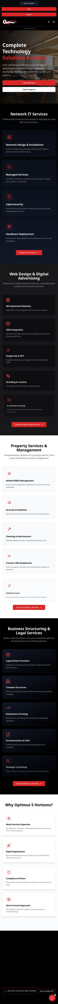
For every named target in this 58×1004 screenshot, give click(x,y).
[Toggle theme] (49, 22)
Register (29, 14)
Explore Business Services (29, 783)
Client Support (29, 89)
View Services (29, 83)
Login (29, 9)
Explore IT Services (29, 252)
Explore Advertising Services (29, 424)
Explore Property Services (29, 607)
